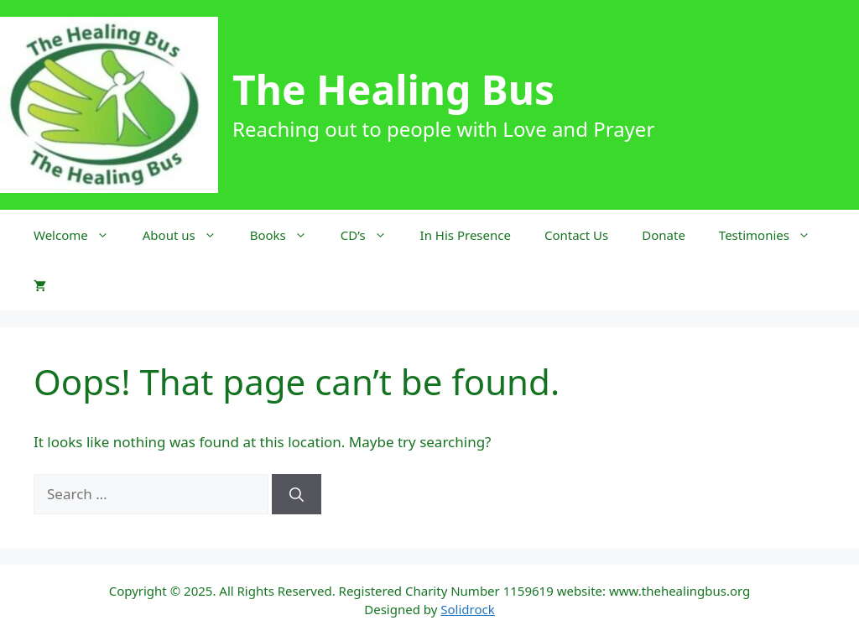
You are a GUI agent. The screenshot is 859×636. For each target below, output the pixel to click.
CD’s (372, 235)
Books (287, 235)
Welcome (80, 235)
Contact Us (576, 235)
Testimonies (773, 235)
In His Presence (465, 235)
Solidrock (467, 609)
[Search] (296, 494)
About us (188, 235)
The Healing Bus (393, 89)
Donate (663, 235)
